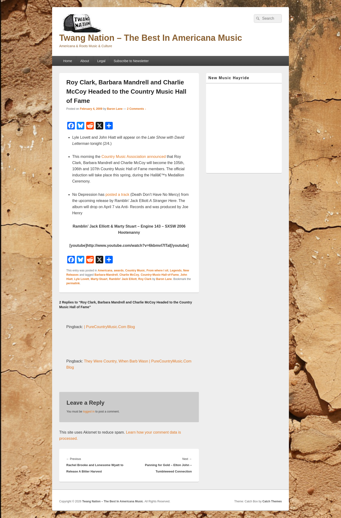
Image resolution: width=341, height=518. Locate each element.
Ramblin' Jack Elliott (123, 279)
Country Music (135, 270)
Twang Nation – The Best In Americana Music (150, 38)
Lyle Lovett (81, 279)
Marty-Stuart (99, 279)
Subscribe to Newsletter (131, 61)
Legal (101, 61)
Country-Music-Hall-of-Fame (160, 274)
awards (119, 270)
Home (67, 61)
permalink (73, 283)
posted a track (118, 195)
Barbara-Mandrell (106, 274)
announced (156, 157)
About (84, 61)
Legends (176, 270)
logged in (89, 411)
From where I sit (157, 270)
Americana (105, 270)
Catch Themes (272, 501)
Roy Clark (145, 279)
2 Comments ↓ (136, 108)
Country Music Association (124, 157)
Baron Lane (114, 108)
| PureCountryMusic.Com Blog (109, 327)
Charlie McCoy (129, 274)
